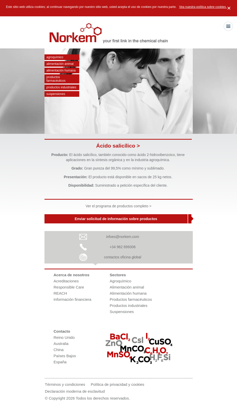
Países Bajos (65, 356)
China (59, 349)
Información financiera (73, 299)
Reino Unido (64, 337)
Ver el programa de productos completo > (118, 206)
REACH (60, 293)
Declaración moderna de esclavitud (75, 391)
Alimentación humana (61, 70)
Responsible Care (69, 287)
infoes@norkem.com (122, 237)
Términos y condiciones (65, 384)
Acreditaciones (66, 281)
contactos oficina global (122, 257)
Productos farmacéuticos (56, 78)
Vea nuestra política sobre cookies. (203, 7)
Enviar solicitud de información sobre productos (116, 219)
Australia (61, 343)
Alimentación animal (60, 64)
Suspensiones (56, 94)
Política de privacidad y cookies (117, 384)
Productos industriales (61, 87)
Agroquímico (55, 57)
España (60, 362)
